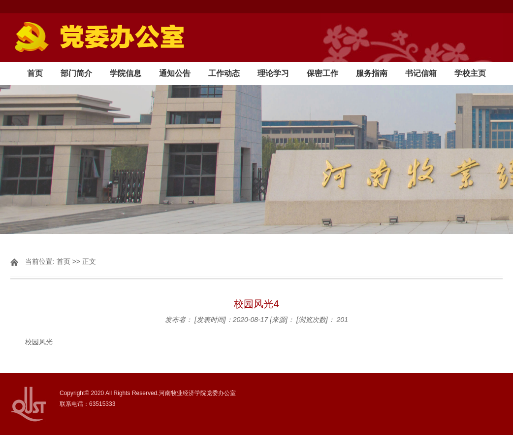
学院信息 (125, 73)
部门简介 (76, 73)
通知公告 (175, 73)
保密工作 (322, 73)
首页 (35, 73)
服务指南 (371, 73)
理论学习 (273, 73)
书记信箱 (421, 73)
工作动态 (224, 73)
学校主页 (470, 73)
